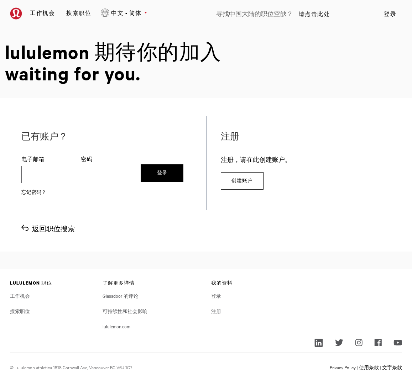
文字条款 (392, 367)
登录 (390, 13)
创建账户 (242, 181)
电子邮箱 (32, 159)
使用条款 (369, 367)
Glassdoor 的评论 (121, 295)
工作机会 (42, 12)
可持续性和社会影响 (125, 311)
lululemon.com (116, 326)
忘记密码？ (33, 192)
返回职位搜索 (53, 228)
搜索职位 (78, 12)
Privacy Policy (343, 367)
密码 (86, 159)
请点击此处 (314, 13)
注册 (216, 311)
